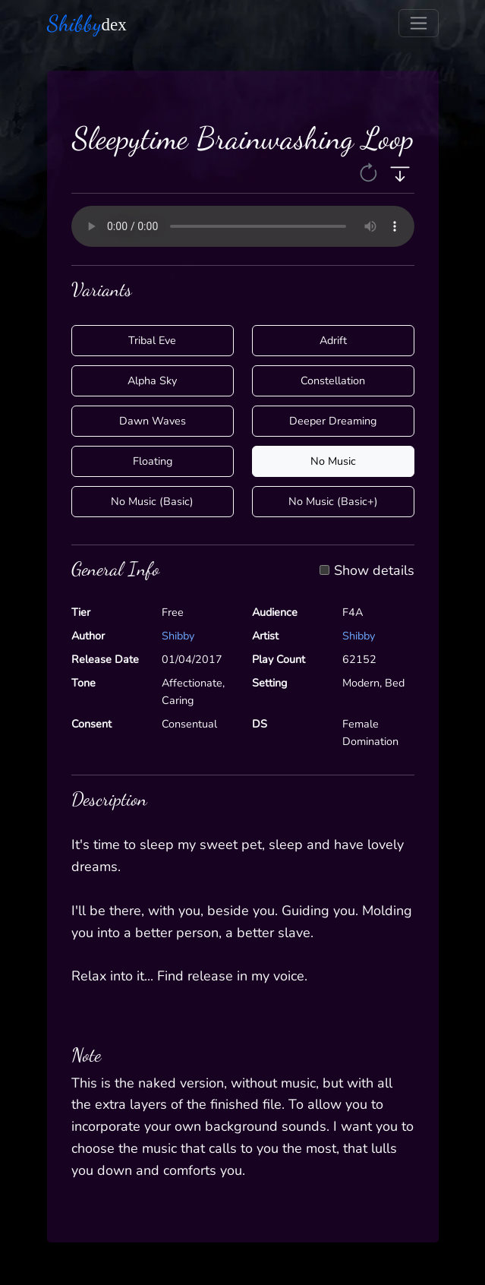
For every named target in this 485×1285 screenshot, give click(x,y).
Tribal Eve (152, 340)
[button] (370, 172)
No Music (333, 461)
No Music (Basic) (152, 501)
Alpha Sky (152, 380)
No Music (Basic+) (333, 501)
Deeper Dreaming (332, 420)
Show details (374, 571)
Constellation (333, 380)
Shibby (178, 635)
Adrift (333, 340)
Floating (152, 461)
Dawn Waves (152, 420)
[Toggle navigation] (418, 23)
